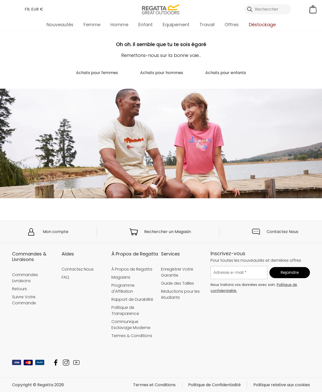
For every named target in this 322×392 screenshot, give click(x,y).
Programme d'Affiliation (123, 288)
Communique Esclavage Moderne (130, 325)
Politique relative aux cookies (281, 385)
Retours (19, 288)
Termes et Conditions (154, 385)
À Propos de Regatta (131, 269)
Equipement (176, 24)
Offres (232, 24)
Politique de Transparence (125, 310)
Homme (119, 24)
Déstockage (262, 24)
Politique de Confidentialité (214, 385)
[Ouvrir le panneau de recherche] (267, 9)
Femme (92, 24)
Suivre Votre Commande (24, 300)
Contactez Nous (282, 232)
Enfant (145, 24)
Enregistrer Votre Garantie (177, 272)
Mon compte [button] (55, 232)
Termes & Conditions (131, 336)
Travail (207, 24)
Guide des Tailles (177, 283)
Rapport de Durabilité (132, 299)
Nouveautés (60, 24)
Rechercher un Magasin (167, 232)
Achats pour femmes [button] (97, 73)
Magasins (120, 277)
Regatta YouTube (76, 362)
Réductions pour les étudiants (180, 294)
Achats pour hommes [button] (161, 73)
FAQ (65, 277)
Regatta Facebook (56, 362)
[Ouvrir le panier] (313, 9)
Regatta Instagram (66, 362)
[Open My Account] (301, 9)
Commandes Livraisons (25, 277)
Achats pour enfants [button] (225, 73)
